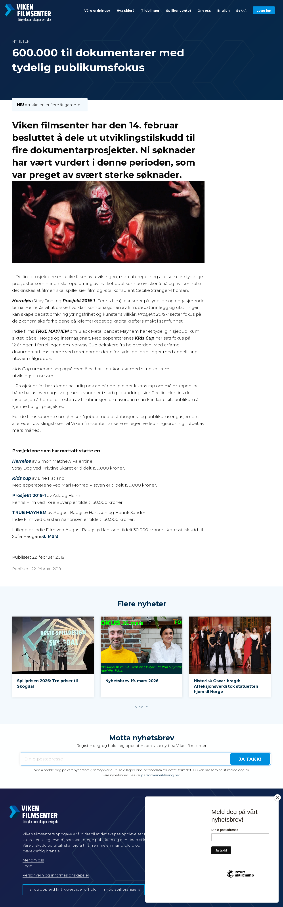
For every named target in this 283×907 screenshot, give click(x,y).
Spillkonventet (178, 11)
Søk (241, 11)
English (223, 11)
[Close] (277, 813)
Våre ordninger (97, 11)
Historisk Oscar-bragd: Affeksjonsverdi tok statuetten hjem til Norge (226, 686)
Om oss (204, 11)
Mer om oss (33, 860)
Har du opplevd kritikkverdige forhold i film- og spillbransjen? (84, 889)
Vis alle (141, 707)
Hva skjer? (126, 11)
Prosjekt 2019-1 (29, 495)
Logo (27, 866)
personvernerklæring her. (161, 775)
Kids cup (21, 478)
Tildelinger (150, 11)
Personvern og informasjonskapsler (56, 875)
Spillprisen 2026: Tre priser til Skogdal (47, 683)
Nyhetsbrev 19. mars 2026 (132, 680)
